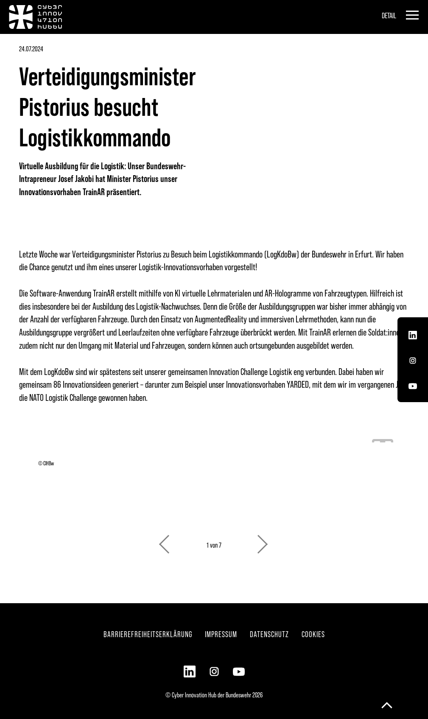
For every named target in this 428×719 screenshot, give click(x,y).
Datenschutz (269, 634)
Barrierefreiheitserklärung (148, 634)
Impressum (221, 634)
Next (263, 540)
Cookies (313, 634)
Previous (165, 540)
